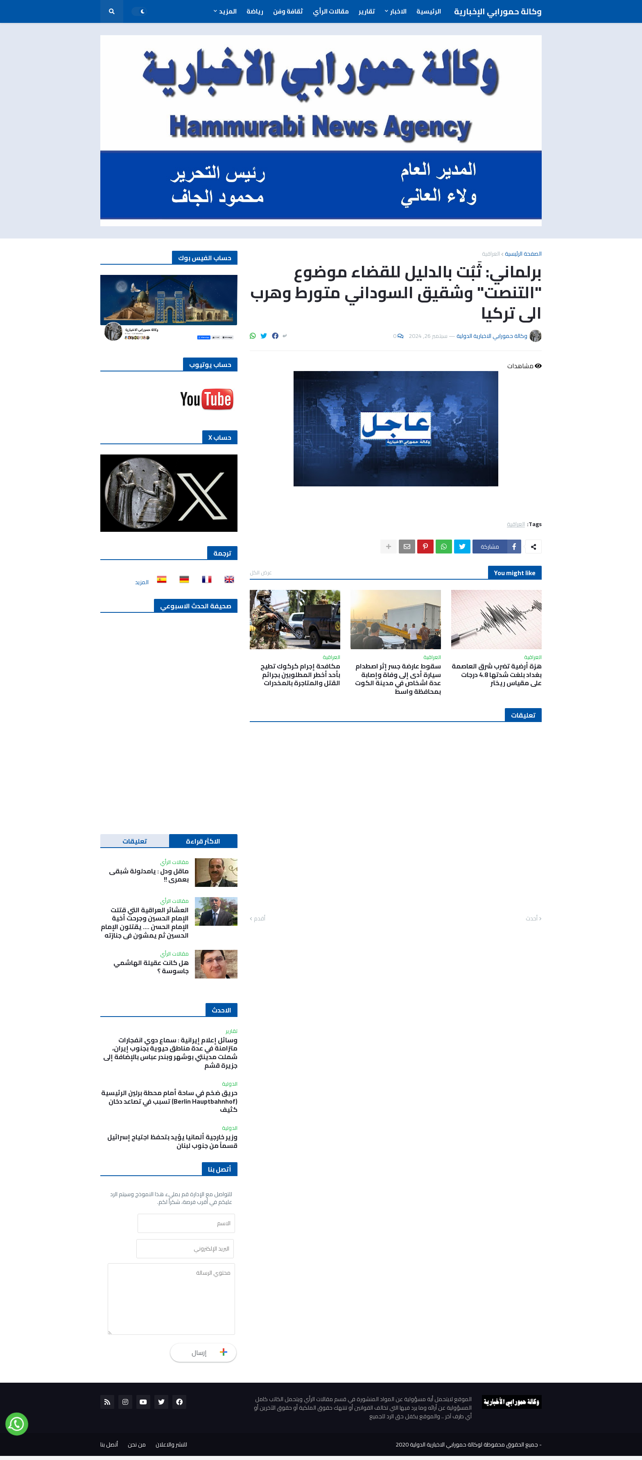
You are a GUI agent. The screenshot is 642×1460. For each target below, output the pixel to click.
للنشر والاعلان (171, 1448)
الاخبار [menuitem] (398, 11)
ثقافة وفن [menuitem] (288, 11)
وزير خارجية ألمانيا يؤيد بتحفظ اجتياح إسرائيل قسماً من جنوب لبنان (172, 1141)
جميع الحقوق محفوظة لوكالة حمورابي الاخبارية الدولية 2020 (467, 1448)
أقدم (259, 919)
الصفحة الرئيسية (523, 253)
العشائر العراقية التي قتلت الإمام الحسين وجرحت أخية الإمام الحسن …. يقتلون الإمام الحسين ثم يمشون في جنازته (145, 923)
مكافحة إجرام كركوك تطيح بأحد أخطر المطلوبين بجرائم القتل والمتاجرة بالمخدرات (300, 674)
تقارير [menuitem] (367, 11)
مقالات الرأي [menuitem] (331, 11)
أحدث (532, 919)
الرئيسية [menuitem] (428, 11)
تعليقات (134, 841)
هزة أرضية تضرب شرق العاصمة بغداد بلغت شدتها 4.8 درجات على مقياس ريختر (497, 674)
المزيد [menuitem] (228, 11)
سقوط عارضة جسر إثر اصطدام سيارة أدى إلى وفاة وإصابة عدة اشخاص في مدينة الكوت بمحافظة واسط (398, 679)
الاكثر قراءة (203, 841)
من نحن (137, 1448)
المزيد (142, 582)
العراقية (491, 253)
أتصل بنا (109, 1448)
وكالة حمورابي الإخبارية (498, 11)
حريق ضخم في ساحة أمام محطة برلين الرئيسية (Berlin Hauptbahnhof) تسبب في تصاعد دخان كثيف (169, 1101)
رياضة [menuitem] (254, 11)
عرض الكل (261, 572)
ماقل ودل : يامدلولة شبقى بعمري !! (149, 875)
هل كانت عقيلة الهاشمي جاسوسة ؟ (151, 967)
